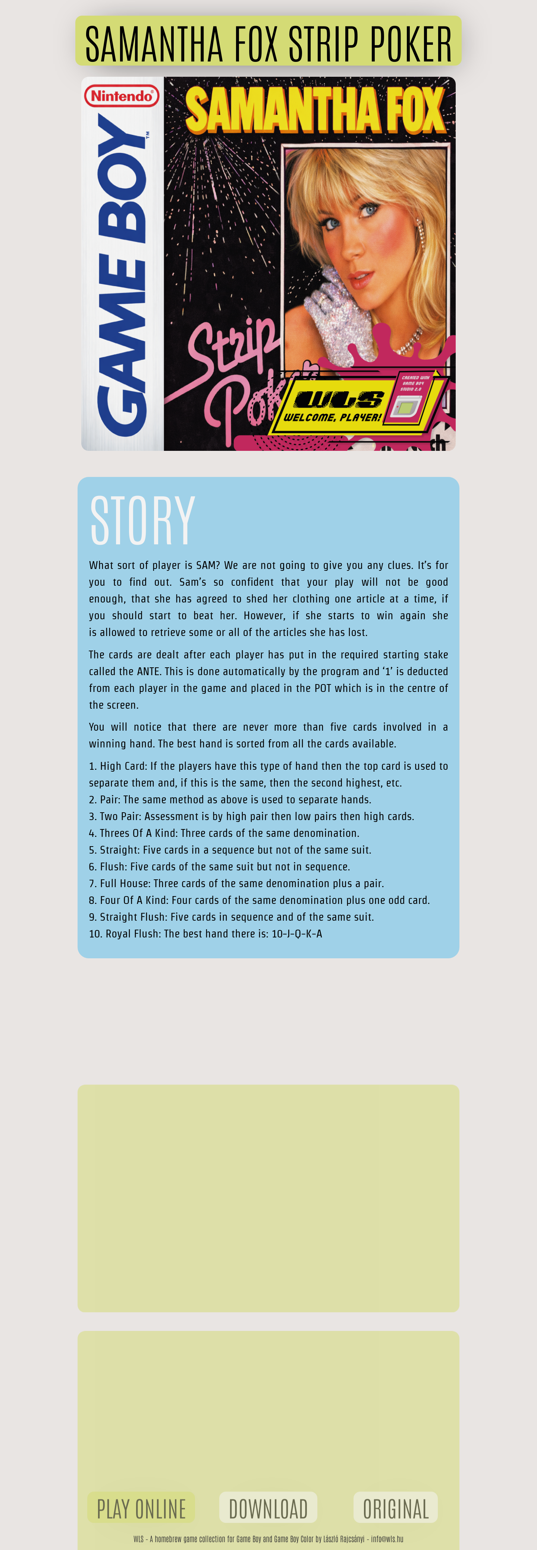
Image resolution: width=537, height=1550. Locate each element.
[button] (268, 41)
